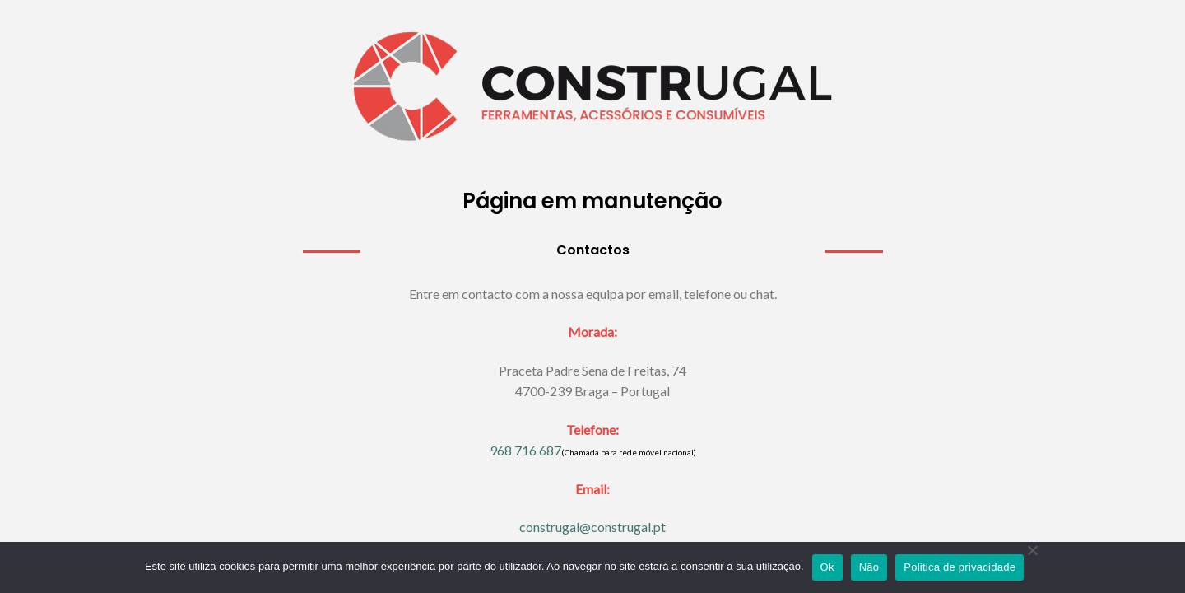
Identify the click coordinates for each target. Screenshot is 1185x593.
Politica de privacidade (959, 567)
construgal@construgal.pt (592, 527)
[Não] (1032, 563)
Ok (827, 567)
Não (869, 567)
